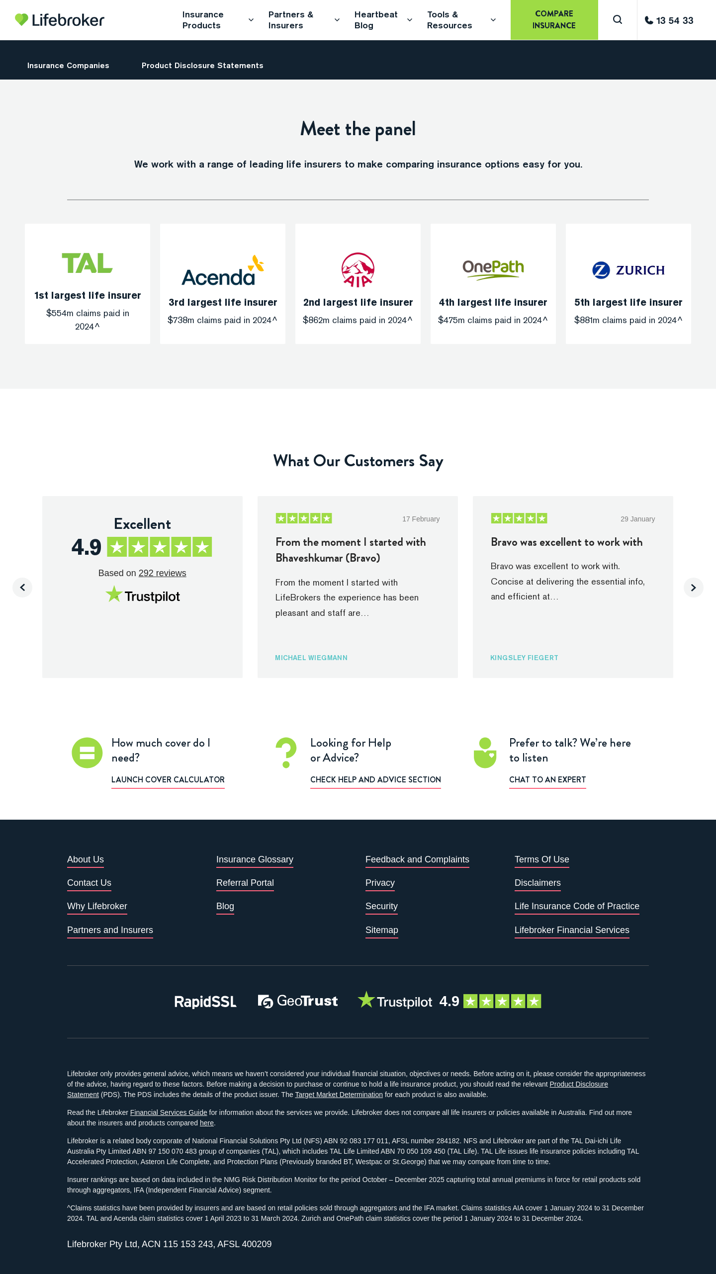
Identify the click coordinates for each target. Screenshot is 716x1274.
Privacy (380, 883)
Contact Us (89, 883)
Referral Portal (245, 883)
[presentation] (22, 587)
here (207, 1123)
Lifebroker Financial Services (572, 930)
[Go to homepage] (59, 20)
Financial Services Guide (168, 1112)
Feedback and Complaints (417, 859)
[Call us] (669, 20)
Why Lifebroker (97, 906)
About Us (85, 859)
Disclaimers (538, 883)
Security (381, 906)
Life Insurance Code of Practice (577, 906)
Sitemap (381, 930)
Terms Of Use (542, 859)
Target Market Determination (339, 1095)
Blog (225, 906)
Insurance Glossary (254, 859)
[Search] (617, 20)
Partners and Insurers (110, 930)
